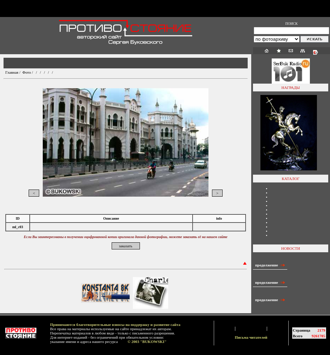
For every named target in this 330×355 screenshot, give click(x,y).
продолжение (270, 265)
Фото (26, 72)
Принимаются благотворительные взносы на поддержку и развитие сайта (115, 324)
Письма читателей (251, 337)
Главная (11, 72)
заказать (125, 246)
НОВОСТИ (290, 248)
